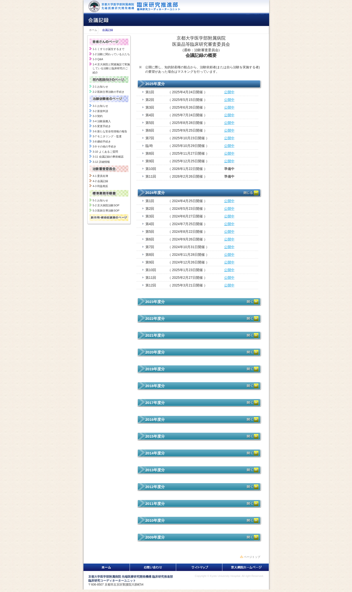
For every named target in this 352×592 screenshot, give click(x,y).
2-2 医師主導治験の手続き (108, 91)
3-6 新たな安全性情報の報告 (110, 131)
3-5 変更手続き (102, 126)
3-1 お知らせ (100, 105)
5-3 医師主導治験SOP (106, 210)
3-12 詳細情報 (101, 161)
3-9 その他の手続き (104, 146)
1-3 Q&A (98, 59)
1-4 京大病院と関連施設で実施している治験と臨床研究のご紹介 (111, 68)
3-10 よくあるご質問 (105, 151)
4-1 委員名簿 (100, 175)
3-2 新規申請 (100, 111)
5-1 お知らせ (100, 200)
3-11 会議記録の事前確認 (108, 156)
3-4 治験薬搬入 (102, 121)
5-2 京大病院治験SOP (106, 205)
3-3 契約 (98, 116)
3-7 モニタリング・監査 (107, 136)
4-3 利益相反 (100, 186)
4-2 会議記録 (100, 181)
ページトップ (252, 556)
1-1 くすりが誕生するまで (108, 48)
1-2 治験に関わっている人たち (111, 54)
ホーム (91, 29)
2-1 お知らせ (100, 86)
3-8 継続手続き (102, 141)
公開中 (229, 92)
